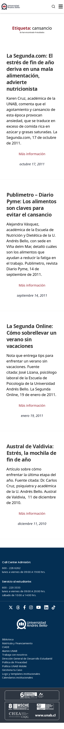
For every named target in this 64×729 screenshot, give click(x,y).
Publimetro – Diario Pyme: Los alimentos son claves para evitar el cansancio (31, 204)
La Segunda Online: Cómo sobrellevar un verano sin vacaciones (31, 336)
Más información (32, 154)
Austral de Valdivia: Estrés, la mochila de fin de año (31, 453)
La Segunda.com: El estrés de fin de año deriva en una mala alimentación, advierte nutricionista (30, 72)
